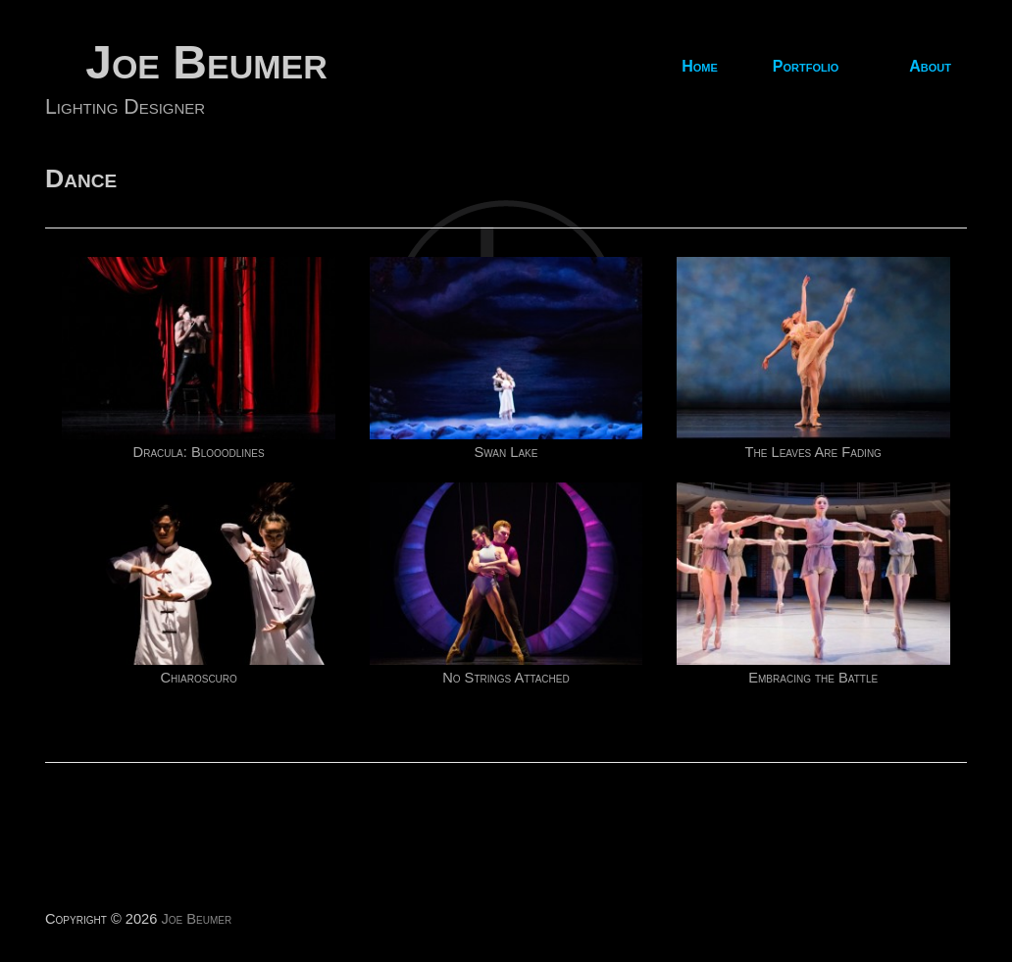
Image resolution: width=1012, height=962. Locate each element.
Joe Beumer (206, 62)
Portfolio (806, 67)
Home (700, 67)
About (930, 67)
